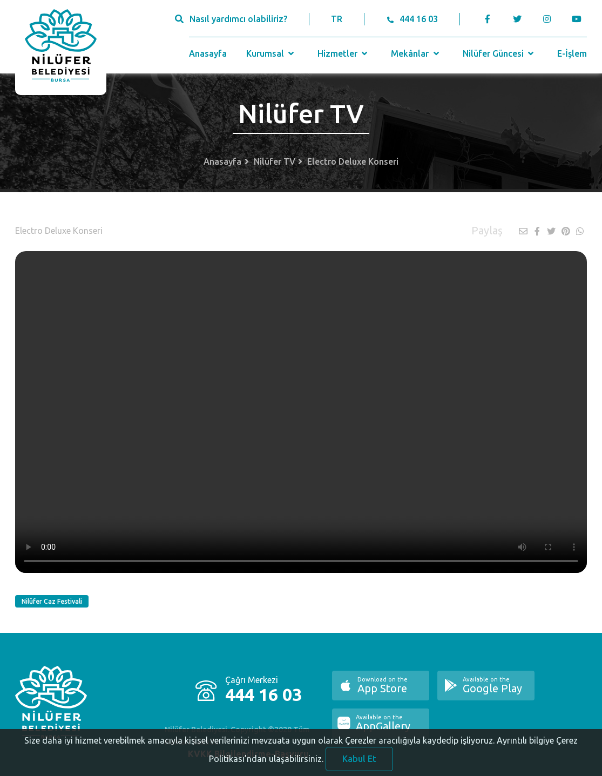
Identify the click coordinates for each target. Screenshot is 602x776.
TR (336, 19)
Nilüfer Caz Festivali (52, 601)
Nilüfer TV (274, 161)
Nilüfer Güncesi (499, 53)
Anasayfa (208, 53)
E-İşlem (572, 53)
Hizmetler (343, 53)
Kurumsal (271, 53)
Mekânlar (416, 53)
